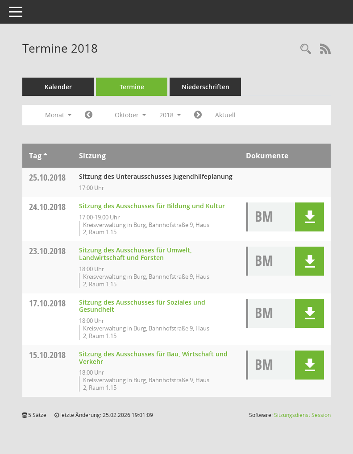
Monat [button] (58, 115)
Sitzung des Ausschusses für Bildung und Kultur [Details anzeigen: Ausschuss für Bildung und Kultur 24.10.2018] (152, 206)
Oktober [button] (130, 115)
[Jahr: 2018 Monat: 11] (197, 115)
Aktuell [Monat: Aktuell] (225, 115)
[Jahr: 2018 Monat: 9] (88, 115)
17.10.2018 (47, 303)
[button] (309, 216)
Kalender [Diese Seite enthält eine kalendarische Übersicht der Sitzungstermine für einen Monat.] (58, 87)
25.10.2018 (47, 177)
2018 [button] (170, 115)
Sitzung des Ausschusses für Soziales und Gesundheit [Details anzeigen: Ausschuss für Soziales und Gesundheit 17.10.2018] (142, 306)
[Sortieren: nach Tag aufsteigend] (45, 156)
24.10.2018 (47, 207)
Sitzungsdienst (302, 415)
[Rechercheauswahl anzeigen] (306, 49)
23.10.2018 (47, 251)
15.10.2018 (47, 355)
